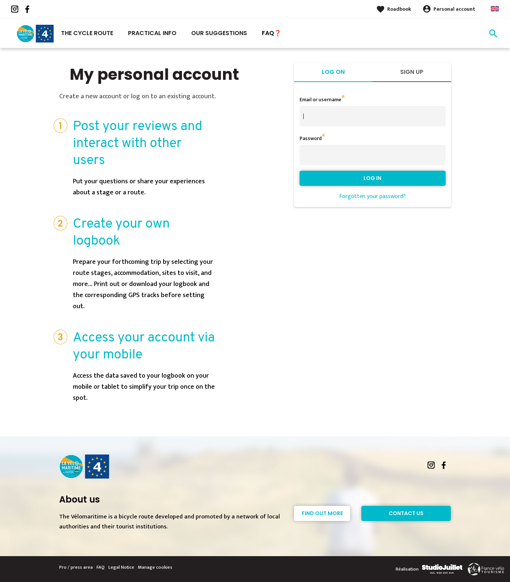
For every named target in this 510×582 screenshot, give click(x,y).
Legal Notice (121, 567)
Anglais (495, 8)
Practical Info (152, 33)
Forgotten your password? (372, 196)
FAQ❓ (271, 33)
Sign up (411, 72)
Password (311, 138)
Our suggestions (219, 33)
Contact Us (406, 513)
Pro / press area (76, 567)
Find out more (322, 513)
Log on (333, 72)
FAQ (101, 567)
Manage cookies (155, 567)
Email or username (320, 99)
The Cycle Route (87, 33)
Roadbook (399, 9)
